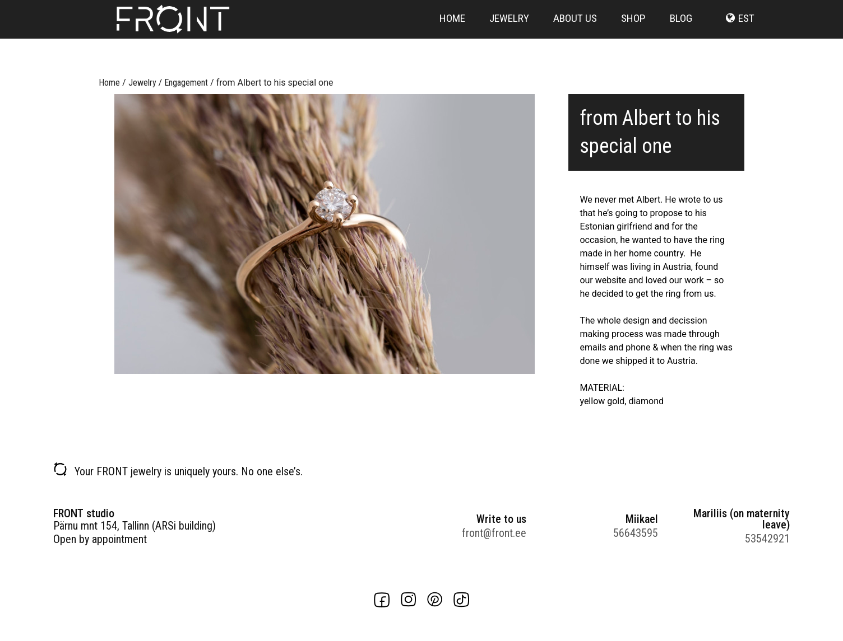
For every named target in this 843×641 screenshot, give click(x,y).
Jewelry (509, 35)
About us (575, 35)
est (746, 35)
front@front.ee (494, 533)
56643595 (635, 533)
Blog (681, 35)
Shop (633, 35)
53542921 (767, 538)
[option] (324, 234)
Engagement (186, 82)
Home (452, 35)
